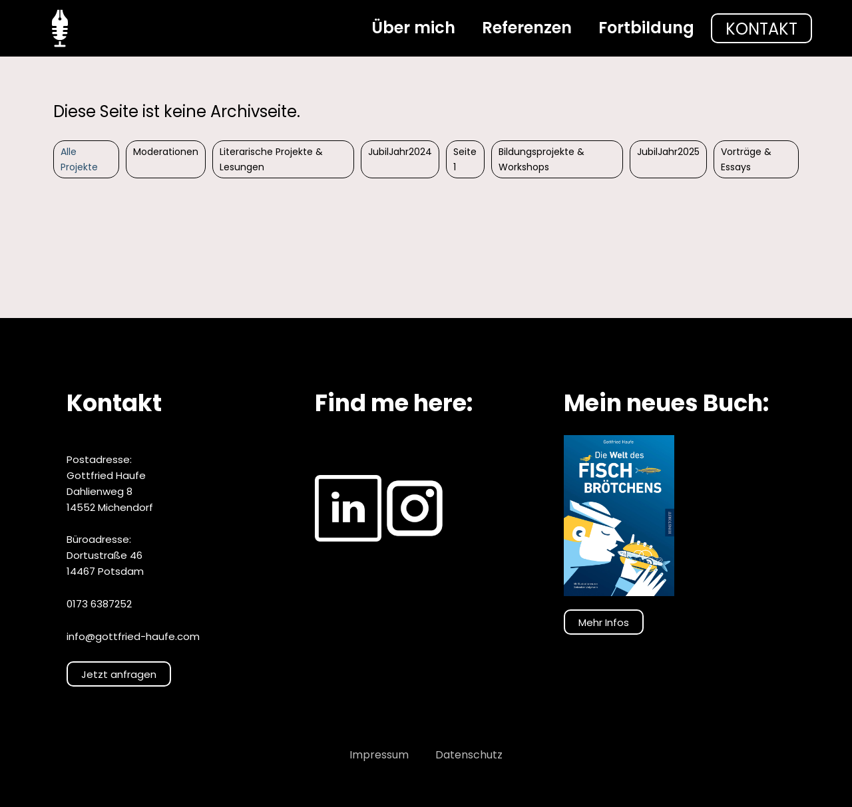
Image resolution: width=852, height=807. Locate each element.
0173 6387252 (99, 604)
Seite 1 (465, 159)
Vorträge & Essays (746, 159)
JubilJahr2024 (400, 151)
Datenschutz (469, 754)
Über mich (413, 28)
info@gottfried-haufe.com (133, 636)
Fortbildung (646, 28)
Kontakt (761, 29)
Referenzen (527, 28)
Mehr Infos (603, 622)
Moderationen (165, 151)
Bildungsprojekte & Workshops (541, 159)
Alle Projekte (79, 159)
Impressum (379, 754)
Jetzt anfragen (118, 674)
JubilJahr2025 (668, 151)
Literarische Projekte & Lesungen (271, 159)
